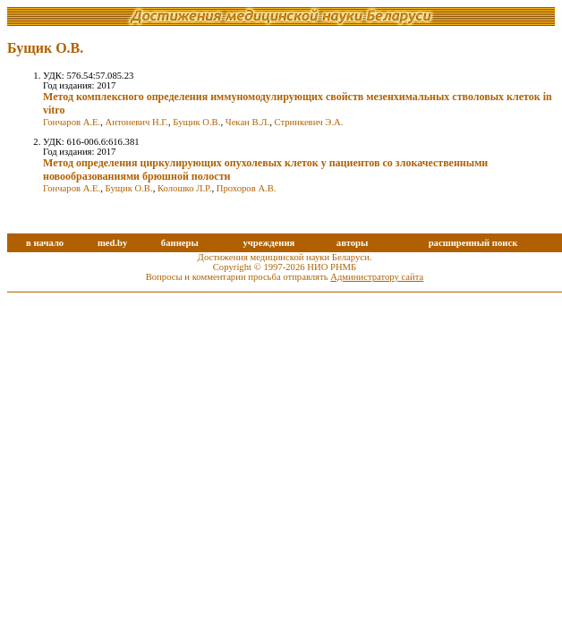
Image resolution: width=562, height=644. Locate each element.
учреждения (268, 243)
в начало (45, 243)
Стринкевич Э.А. (308, 122)
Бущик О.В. (196, 122)
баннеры (180, 243)
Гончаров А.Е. (71, 122)
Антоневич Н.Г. (137, 122)
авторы (352, 243)
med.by (112, 243)
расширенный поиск (473, 243)
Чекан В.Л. (247, 122)
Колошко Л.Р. (184, 188)
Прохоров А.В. (247, 188)
